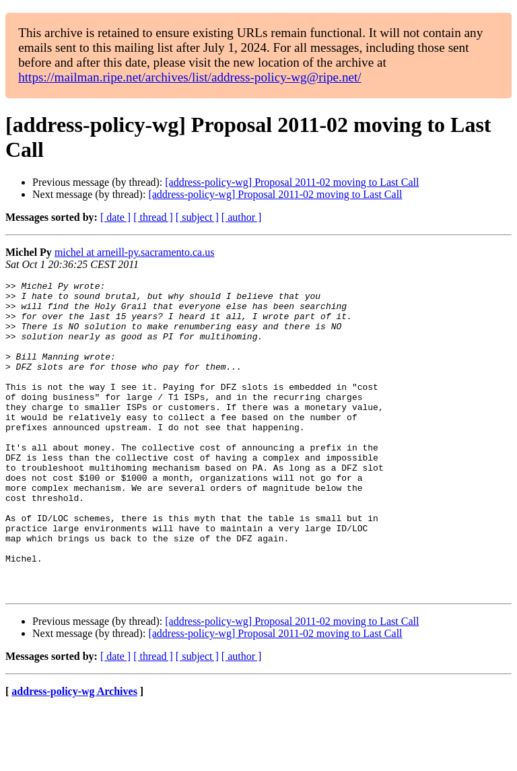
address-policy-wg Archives (74, 754)
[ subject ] (197, 217)
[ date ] (115, 217)
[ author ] (241, 217)
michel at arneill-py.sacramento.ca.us (135, 252)
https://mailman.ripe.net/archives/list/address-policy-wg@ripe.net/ (189, 77)
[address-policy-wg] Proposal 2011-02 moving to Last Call (292, 182)
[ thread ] (153, 217)
